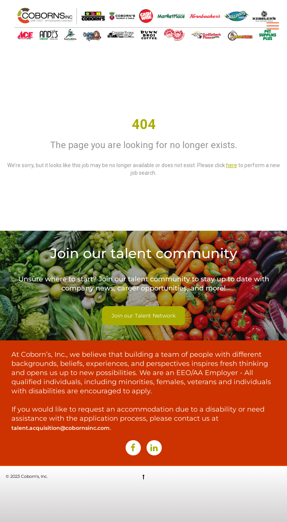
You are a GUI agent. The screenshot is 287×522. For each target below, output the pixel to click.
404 (144, 124)
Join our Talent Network (143, 315)
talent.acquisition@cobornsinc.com (60, 428)
